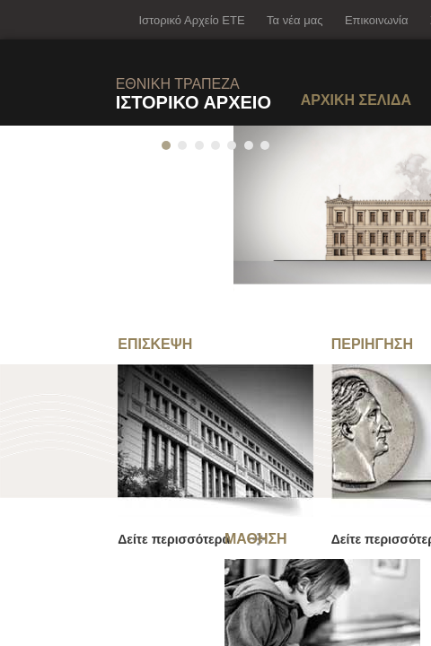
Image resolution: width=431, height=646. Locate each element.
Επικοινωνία (377, 20)
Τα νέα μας (294, 20)
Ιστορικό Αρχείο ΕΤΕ (191, 20)
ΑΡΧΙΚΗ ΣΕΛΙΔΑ (356, 100)
